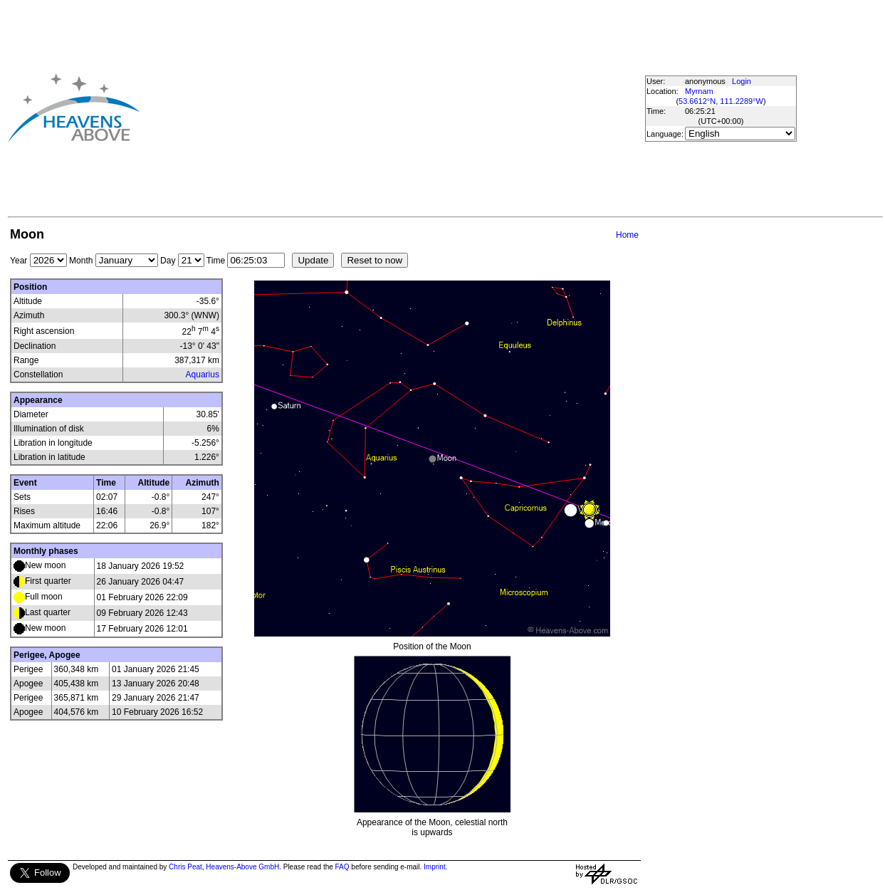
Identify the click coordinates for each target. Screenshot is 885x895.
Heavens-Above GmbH (242, 867)
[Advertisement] (368, 107)
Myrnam (699, 91)
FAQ (342, 867)
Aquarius (202, 375)
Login (741, 81)
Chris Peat (185, 867)
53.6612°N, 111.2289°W (721, 101)
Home (627, 235)
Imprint (435, 867)
